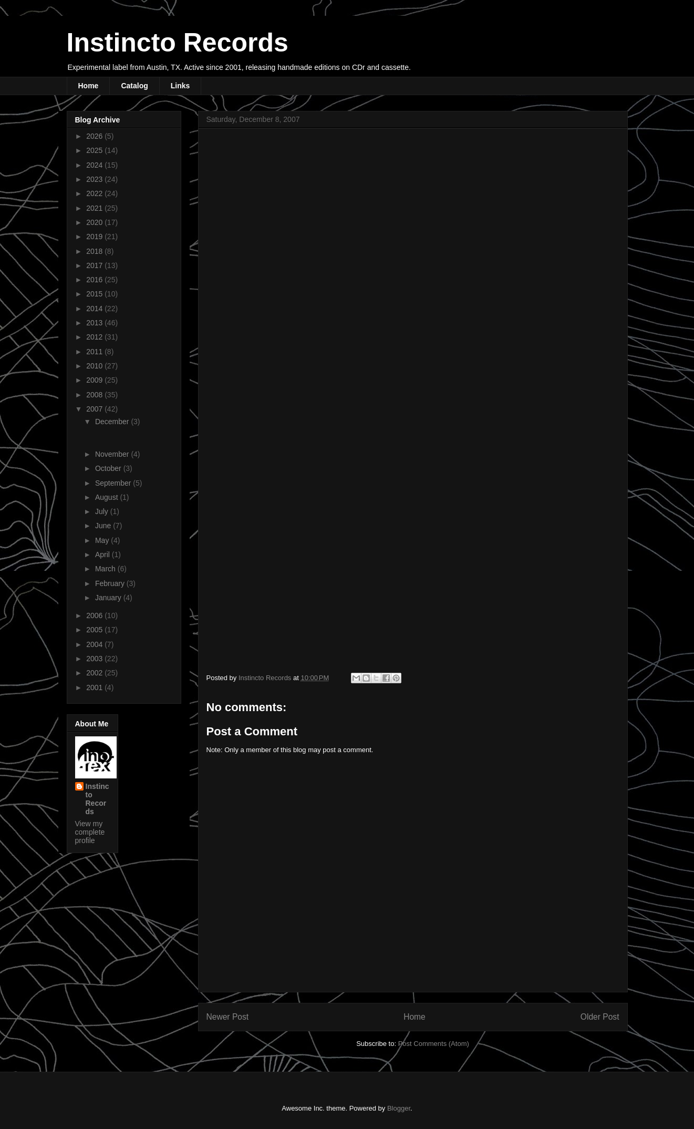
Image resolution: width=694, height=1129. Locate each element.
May (103, 540)
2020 (95, 222)
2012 (95, 337)
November (113, 454)
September (114, 483)
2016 (95, 279)
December (113, 421)
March (106, 568)
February (111, 583)
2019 (95, 236)
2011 (95, 351)
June (104, 525)
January (109, 597)
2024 (95, 165)
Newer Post (227, 1016)
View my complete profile (90, 832)
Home (88, 85)
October (109, 468)
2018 (95, 251)
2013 (95, 323)
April (103, 554)
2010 (95, 366)
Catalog (134, 85)
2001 (95, 687)
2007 (95, 409)
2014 (95, 308)
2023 (95, 179)
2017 (95, 265)
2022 (95, 193)
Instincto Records (177, 42)
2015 (95, 294)
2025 (95, 150)
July (102, 511)
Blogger (398, 1108)
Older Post (600, 1016)
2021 (95, 208)
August (107, 497)
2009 (95, 380)
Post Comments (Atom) (433, 1044)
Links (180, 85)
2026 (95, 136)
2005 (95, 629)
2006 (95, 615)
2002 (95, 673)
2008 (95, 395)
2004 (95, 644)
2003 (95, 658)
